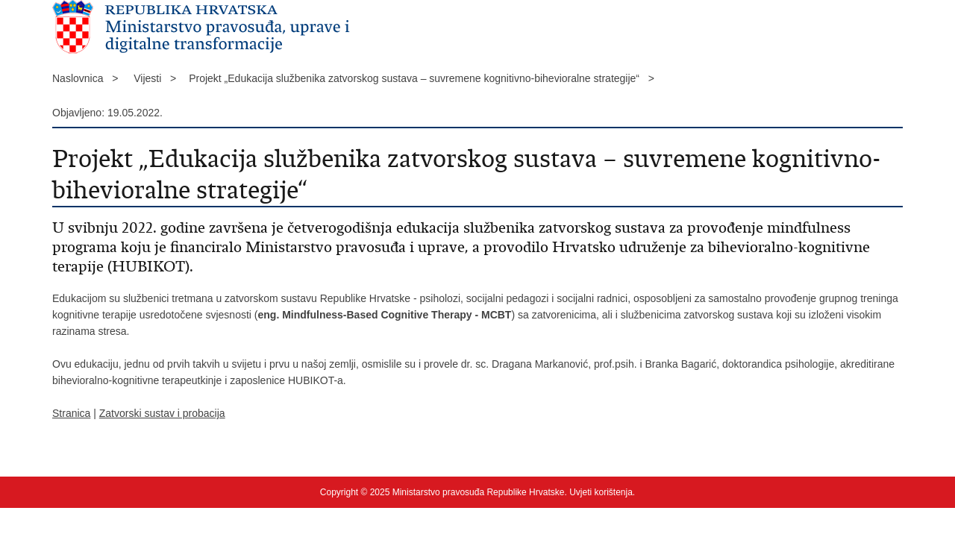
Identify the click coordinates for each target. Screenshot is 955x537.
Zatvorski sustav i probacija (162, 413)
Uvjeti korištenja (601, 492)
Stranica (71, 413)
